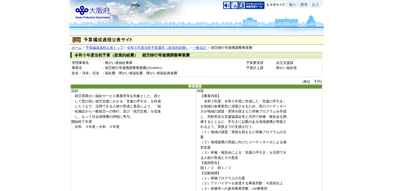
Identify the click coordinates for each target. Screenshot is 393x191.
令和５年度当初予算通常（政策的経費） (158, 48)
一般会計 (200, 48)
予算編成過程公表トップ (104, 48)
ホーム (77, 48)
